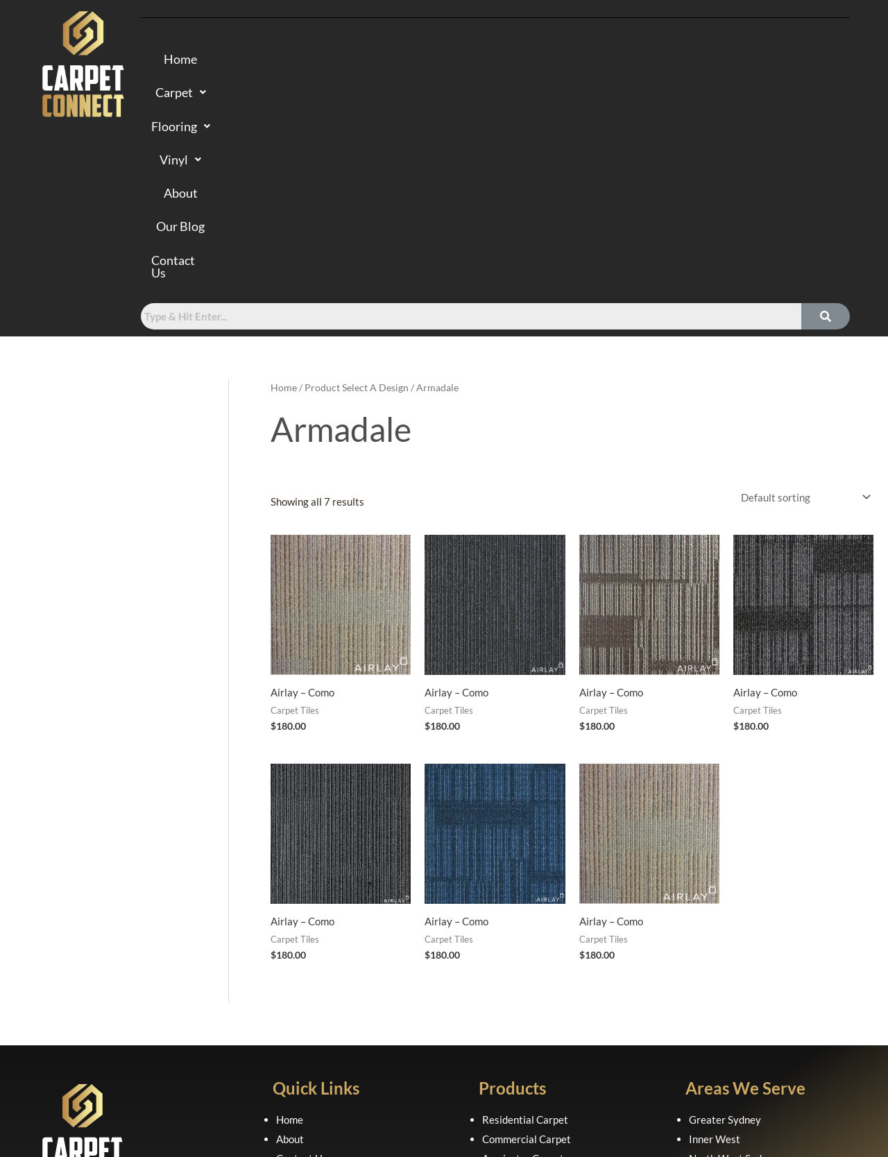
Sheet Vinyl (508, 1026)
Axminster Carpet (523, 949)
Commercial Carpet (526, 929)
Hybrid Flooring (517, 968)
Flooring (413, 60)
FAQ (286, 968)
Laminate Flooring (523, 987)
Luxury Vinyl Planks (527, 1006)
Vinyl (493, 60)
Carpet (329, 60)
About (558, 60)
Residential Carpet (525, 910)
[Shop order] (803, 288)
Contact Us (716, 60)
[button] (329, 60)
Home (257, 60)
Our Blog (629, 60)
